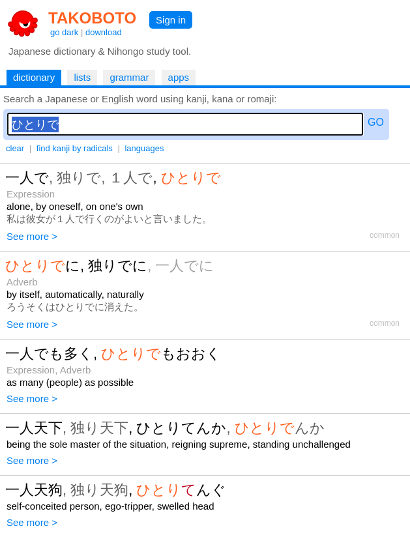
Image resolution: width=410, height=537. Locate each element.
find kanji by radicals (75, 148)
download (103, 32)
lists (82, 77)
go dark (64, 32)
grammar (129, 77)
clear (15, 148)
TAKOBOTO (92, 18)
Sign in (171, 19)
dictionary (34, 77)
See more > (32, 236)
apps (179, 77)
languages (144, 148)
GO (376, 122)
